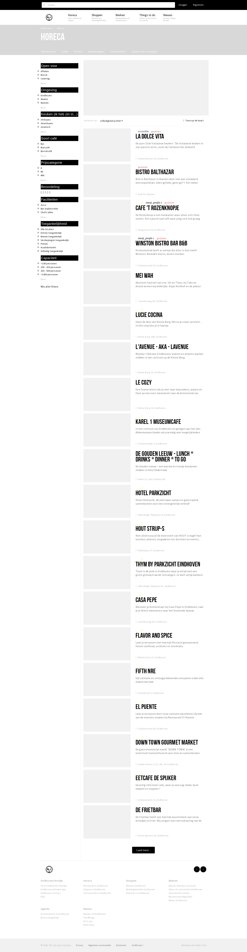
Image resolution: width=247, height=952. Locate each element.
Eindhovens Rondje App (53, 889)
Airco (43, 204)
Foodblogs (89, 917)
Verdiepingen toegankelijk (55, 240)
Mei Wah (144, 275)
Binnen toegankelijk (51, 236)
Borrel (44, 74)
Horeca (87, 880)
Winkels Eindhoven (136, 885)
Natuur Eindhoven (178, 900)
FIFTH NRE (146, 670)
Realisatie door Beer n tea (193, 945)
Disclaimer (121, 945)
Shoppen (131, 880)
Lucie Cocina (149, 314)
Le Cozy (144, 382)
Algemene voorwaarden (99, 945)
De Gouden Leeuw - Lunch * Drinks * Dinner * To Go (164, 456)
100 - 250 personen (51, 267)
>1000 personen (49, 274)
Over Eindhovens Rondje (54, 885)
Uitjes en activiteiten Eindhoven (185, 889)
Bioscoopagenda (50, 917)
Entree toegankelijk (51, 232)
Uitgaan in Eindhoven (94, 889)
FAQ (43, 896)
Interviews (89, 924)
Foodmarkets (118, 51)
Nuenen (45, 102)
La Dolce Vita (150, 136)
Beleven (173, 880)
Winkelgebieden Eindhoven (140, 889)
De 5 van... (88, 921)
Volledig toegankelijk (52, 251)
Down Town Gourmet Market (167, 742)
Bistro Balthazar (155, 171)
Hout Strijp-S (150, 528)
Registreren (198, 4)
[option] (146, 87)
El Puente (146, 706)
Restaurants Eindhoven (95, 885)
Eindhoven (46, 95)
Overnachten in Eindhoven (97, 893)
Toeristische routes (179, 893)
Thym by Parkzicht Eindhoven (168, 564)
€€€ (42, 175)
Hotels (78, 51)
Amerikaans (47, 123)
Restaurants (48, 51)
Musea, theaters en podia (182, 885)
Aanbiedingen (96, 51)
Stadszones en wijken (145, 51)
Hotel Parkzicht (153, 492)
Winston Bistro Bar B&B (161, 243)
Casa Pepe (146, 599)
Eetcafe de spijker (156, 777)
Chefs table (47, 212)
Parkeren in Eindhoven (137, 893)
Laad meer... (143, 850)
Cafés (65, 51)
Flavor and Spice (154, 635)
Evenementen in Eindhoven (55, 913)
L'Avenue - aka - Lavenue (162, 346)
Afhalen (45, 71)
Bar (42, 143)
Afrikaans (46, 119)
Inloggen (183, 4)
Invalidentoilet (48, 247)
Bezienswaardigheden (180, 896)
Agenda (45, 908)
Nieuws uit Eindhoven (94, 913)
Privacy (79, 945)
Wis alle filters (49, 286)
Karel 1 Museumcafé (158, 421)
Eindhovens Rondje (52, 880)
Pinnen (44, 243)
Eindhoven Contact (51, 893)
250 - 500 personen (51, 270)
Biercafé (45, 147)
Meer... (44, 83)
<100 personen (49, 263)
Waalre (44, 99)
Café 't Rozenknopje (157, 207)
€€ (42, 171)
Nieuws (87, 908)
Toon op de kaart (193, 120)
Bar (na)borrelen (49, 208)
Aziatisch (45, 126)
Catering (45, 78)
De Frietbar (148, 809)
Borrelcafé (46, 151)
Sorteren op (90, 120)
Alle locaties (47, 229)
